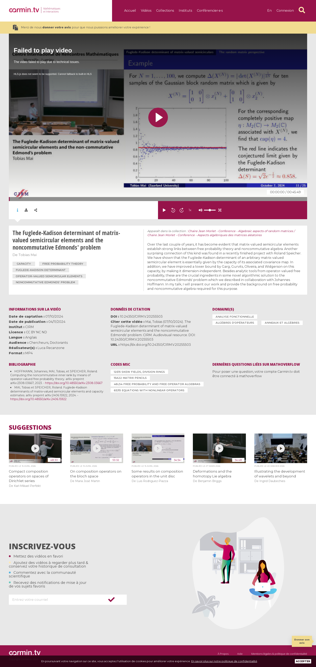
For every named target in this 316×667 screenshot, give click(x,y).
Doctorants (59, 343)
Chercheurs (38, 343)
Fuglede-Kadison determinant (41, 270)
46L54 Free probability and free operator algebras (157, 384)
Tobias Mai (27, 255)
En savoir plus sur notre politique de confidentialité (224, 661)
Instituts (185, 10)
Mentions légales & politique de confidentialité (279, 654)
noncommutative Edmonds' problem (45, 282)
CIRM (29, 327)
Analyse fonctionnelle (235, 316)
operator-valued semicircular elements (49, 276)
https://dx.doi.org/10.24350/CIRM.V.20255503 (155, 345)
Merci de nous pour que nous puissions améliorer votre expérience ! (81, 27)
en (269, 10)
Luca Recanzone (50, 348)
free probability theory (62, 263)
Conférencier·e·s (210, 10)
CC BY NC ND (36, 332)
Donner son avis (302, 641)
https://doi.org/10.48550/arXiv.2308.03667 (74, 383)
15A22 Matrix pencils (130, 377)
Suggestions (30, 427)
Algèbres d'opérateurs (235, 322)
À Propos (223, 654)
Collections (165, 10)
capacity (24, 263)
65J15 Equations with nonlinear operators (149, 390)
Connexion (285, 10)
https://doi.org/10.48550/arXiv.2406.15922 (38, 399)
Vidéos (146, 10)
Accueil (130, 10)
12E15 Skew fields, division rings (139, 371)
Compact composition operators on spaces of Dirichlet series (29, 476)
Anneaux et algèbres (282, 322)
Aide (240, 654)
